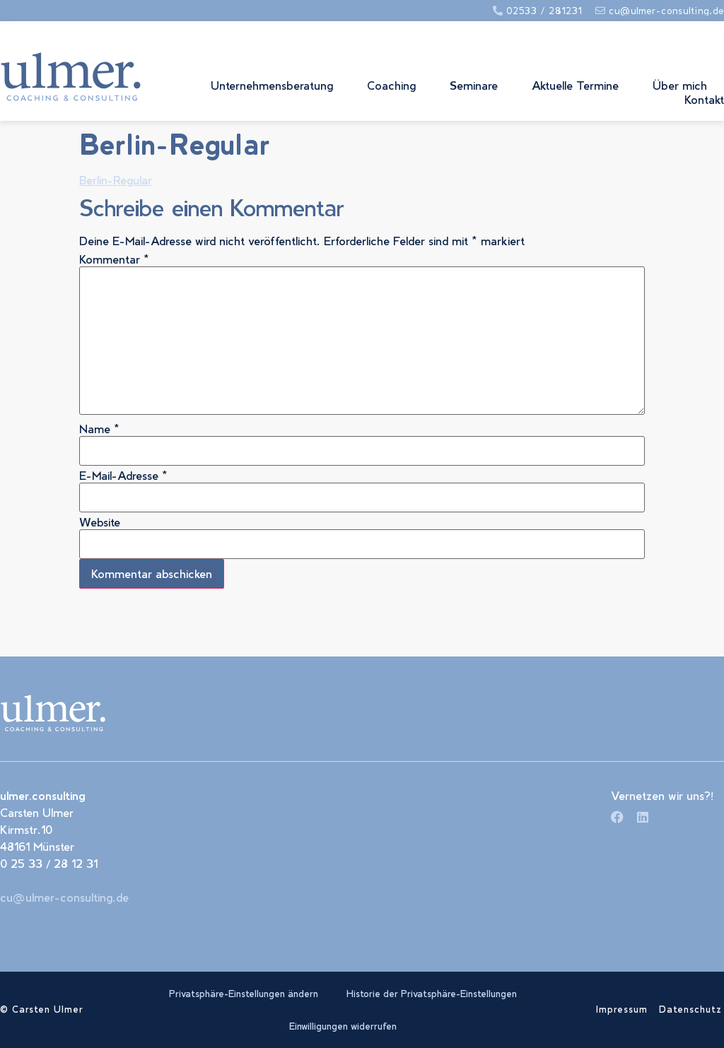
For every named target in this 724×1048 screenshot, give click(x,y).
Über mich (680, 85)
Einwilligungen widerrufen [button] (343, 1026)
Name (99, 429)
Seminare (474, 85)
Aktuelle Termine (575, 85)
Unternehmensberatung (272, 85)
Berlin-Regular (115, 180)
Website (99, 522)
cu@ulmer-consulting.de (64, 897)
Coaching (391, 85)
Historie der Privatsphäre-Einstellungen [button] (431, 993)
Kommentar (114, 259)
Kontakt (704, 99)
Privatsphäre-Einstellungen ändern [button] (243, 993)
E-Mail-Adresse (123, 475)
